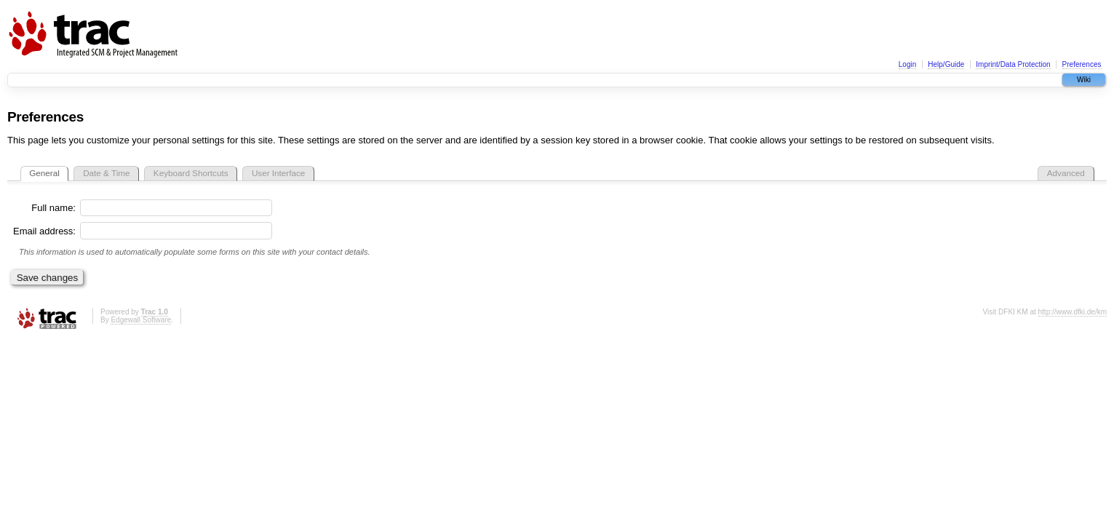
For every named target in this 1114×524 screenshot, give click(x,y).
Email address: (44, 231)
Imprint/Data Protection (1013, 64)
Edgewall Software (141, 320)
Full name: (53, 207)
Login (907, 64)
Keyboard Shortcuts (191, 173)
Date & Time (106, 173)
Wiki (1084, 80)
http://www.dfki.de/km (1072, 312)
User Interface (278, 173)
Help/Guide (946, 64)
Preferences (1082, 64)
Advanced (1066, 173)
